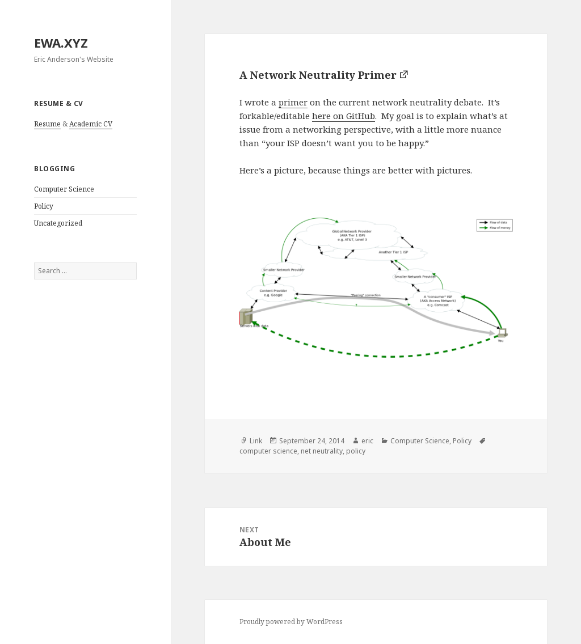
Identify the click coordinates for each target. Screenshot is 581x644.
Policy (43, 206)
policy (355, 451)
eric (367, 441)
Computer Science (64, 189)
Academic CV (90, 124)
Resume (47, 124)
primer (293, 102)
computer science (268, 451)
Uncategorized (58, 223)
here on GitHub (343, 115)
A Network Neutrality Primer (318, 75)
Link (256, 441)
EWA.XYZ (61, 42)
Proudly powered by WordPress (291, 621)
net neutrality (322, 451)
